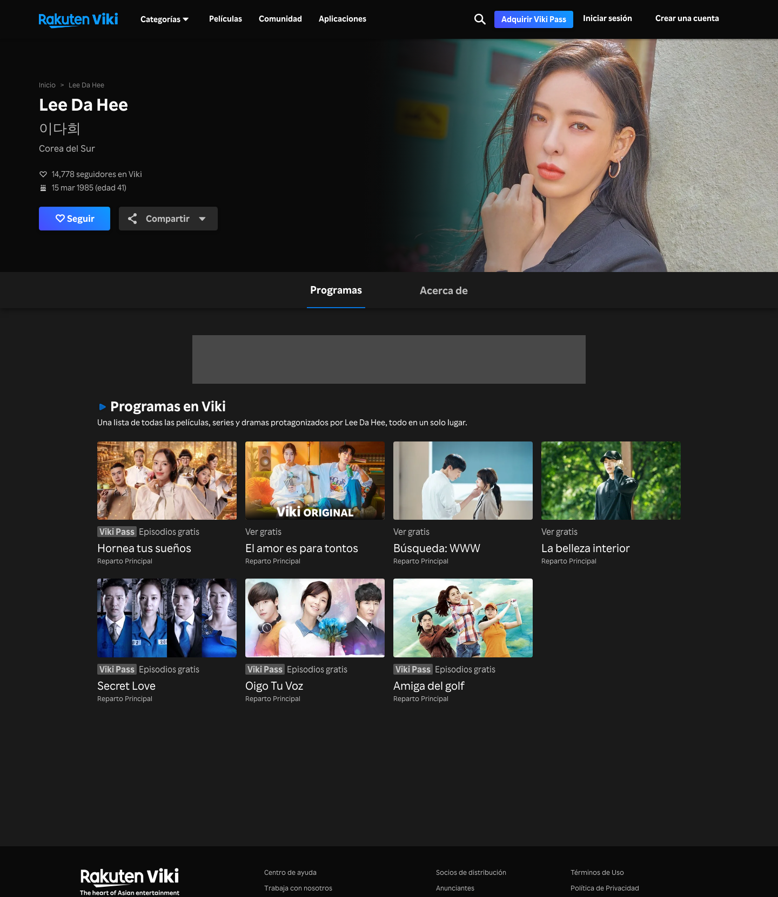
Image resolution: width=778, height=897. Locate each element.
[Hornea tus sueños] (167, 499)
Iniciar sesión (607, 18)
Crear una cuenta (687, 18)
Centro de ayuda (290, 872)
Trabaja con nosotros (298, 888)
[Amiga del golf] (463, 636)
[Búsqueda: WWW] (463, 499)
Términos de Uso (597, 872)
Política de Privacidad (605, 888)
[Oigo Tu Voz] (315, 636)
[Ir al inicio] (78, 19)
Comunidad (280, 19)
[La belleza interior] (611, 499)
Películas (225, 19)
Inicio (47, 84)
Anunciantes (455, 888)
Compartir (167, 218)
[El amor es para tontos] (315, 499)
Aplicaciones (342, 19)
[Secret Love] (167, 636)
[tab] (336, 290)
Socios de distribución (471, 872)
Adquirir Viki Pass (533, 19)
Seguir (75, 219)
